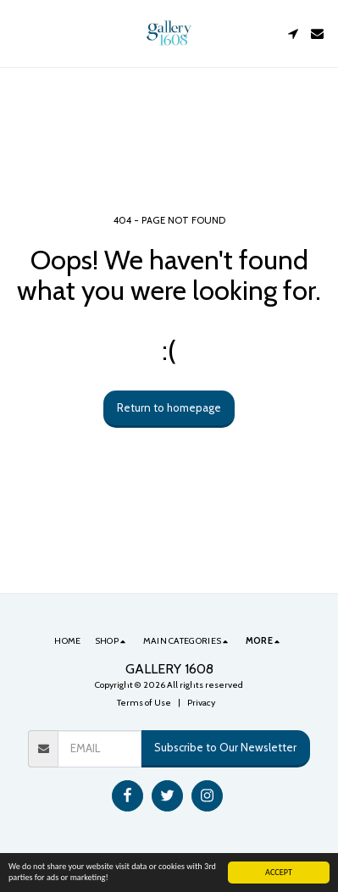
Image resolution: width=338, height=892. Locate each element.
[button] (18, 33)
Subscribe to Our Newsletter (225, 747)
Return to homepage (169, 407)
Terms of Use (144, 702)
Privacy (201, 702)
